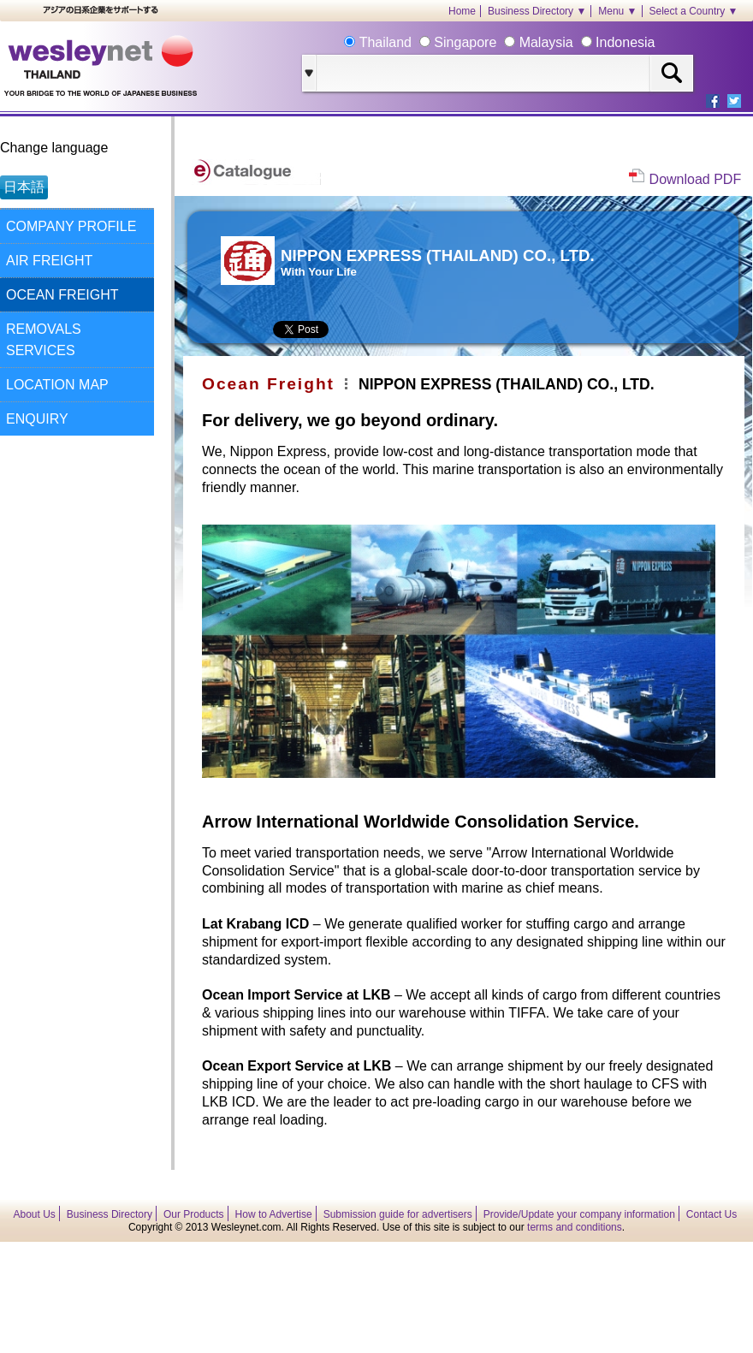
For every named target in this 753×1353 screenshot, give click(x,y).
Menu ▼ (617, 11)
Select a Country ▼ (693, 11)
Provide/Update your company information (579, 1214)
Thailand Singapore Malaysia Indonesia (505, 42)
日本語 (23, 187)
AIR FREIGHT (49, 260)
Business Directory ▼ (537, 11)
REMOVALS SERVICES (43, 340)
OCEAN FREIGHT (62, 295)
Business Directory (109, 1214)
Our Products (193, 1214)
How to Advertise (273, 1214)
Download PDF (695, 179)
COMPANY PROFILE (71, 226)
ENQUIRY (37, 419)
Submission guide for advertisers (397, 1214)
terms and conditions (574, 1227)
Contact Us (711, 1214)
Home (462, 11)
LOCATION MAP (57, 384)
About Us (35, 1214)
